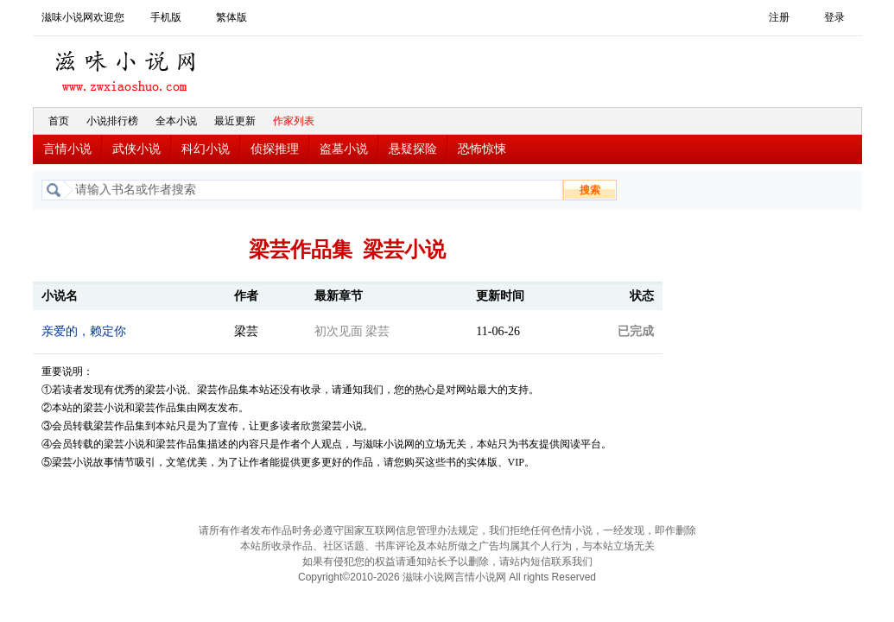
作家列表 (293, 121)
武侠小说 (136, 149)
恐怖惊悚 (482, 149)
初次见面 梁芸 (352, 331)
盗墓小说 (344, 149)
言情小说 (67, 149)
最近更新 (235, 121)
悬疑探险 (413, 149)
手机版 (165, 17)
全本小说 (176, 121)
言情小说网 (480, 577)
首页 (58, 121)
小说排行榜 (112, 121)
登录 (834, 17)
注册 (779, 17)
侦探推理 (274, 149)
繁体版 (231, 17)
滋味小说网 (128, 66)
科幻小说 (205, 149)
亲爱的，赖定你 (83, 331)
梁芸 (246, 331)
